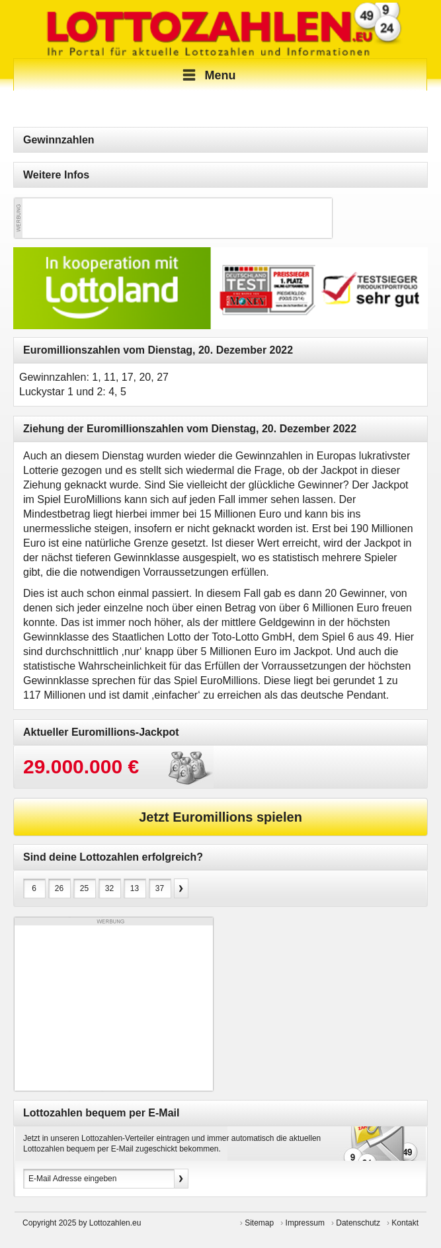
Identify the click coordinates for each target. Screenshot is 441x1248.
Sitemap (259, 1223)
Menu (207, 75)
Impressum (305, 1223)
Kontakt (405, 1223)
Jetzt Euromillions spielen (220, 817)
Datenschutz (358, 1223)
